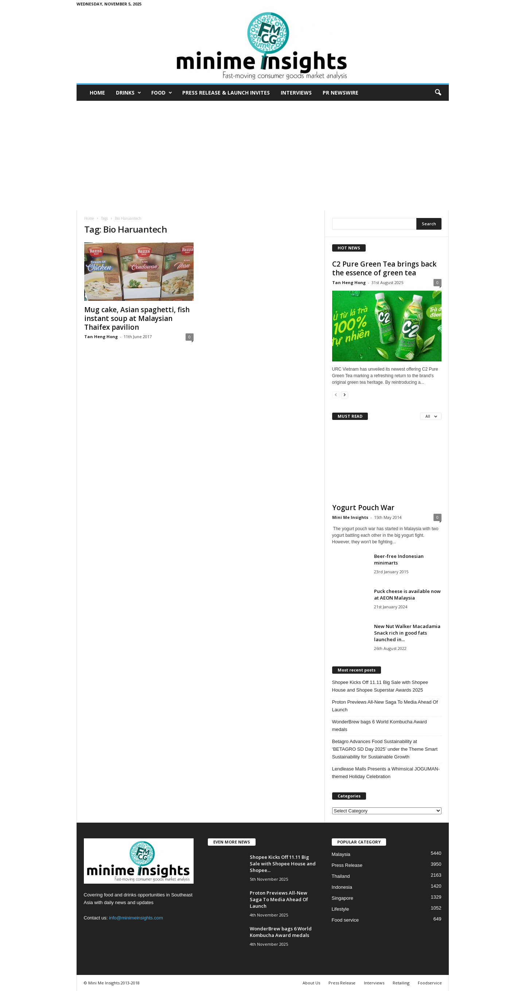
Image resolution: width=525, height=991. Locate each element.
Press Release (347, 865)
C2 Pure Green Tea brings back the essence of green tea (384, 268)
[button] (438, 93)
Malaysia (341, 854)
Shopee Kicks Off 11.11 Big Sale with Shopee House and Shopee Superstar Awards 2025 (380, 686)
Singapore (342, 898)
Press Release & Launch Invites (226, 92)
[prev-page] (335, 394)
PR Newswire (340, 92)
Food (161, 93)
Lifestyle (340, 909)
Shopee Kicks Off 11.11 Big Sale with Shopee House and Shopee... (283, 863)
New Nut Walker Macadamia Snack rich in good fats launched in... (407, 633)
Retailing (401, 983)
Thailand (341, 876)
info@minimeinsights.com (136, 918)
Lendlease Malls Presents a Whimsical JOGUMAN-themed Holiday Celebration (386, 772)
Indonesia (342, 887)
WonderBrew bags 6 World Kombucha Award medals (379, 725)
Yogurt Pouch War (363, 507)
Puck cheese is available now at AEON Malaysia (407, 594)
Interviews (296, 92)
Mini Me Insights (350, 517)
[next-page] (344, 394)
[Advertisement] (262, 155)
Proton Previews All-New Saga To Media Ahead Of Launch (385, 705)
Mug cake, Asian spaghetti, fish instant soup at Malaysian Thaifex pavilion (137, 318)
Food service (345, 920)
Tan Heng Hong (101, 336)
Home (97, 92)
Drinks (128, 93)
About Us (311, 983)
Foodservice (430, 983)
